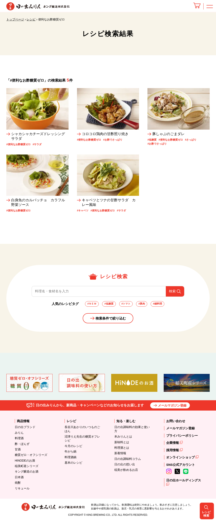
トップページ (15, 19)
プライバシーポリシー (182, 435)
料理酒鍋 (70, 457)
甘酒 (18, 449)
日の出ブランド (25, 427)
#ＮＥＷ (91, 303)
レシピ (31, 19)
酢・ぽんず (22, 444)
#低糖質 (108, 303)
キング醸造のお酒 (26, 471)
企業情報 (173, 442)
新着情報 (120, 453)
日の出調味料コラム (127, 459)
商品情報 (23, 421)
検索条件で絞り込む (111, 318)
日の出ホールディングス (183, 480)
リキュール (22, 488)
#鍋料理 (157, 303)
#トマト (126, 303)
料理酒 (19, 438)
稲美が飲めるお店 (126, 469)
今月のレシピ (73, 446)
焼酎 (18, 482)
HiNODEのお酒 (25, 460)
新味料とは (121, 442)
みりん (19, 432)
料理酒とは (121, 447)
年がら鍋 (70, 451)
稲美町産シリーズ (26, 466)
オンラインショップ (181, 457)
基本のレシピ (73, 462)
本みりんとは (123, 436)
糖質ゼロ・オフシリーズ (31, 455)
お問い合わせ (175, 421)
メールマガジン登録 (172, 405)
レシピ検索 (208, 260)
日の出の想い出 (124, 464)
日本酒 (19, 477)
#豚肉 (141, 303)
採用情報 (173, 450)
